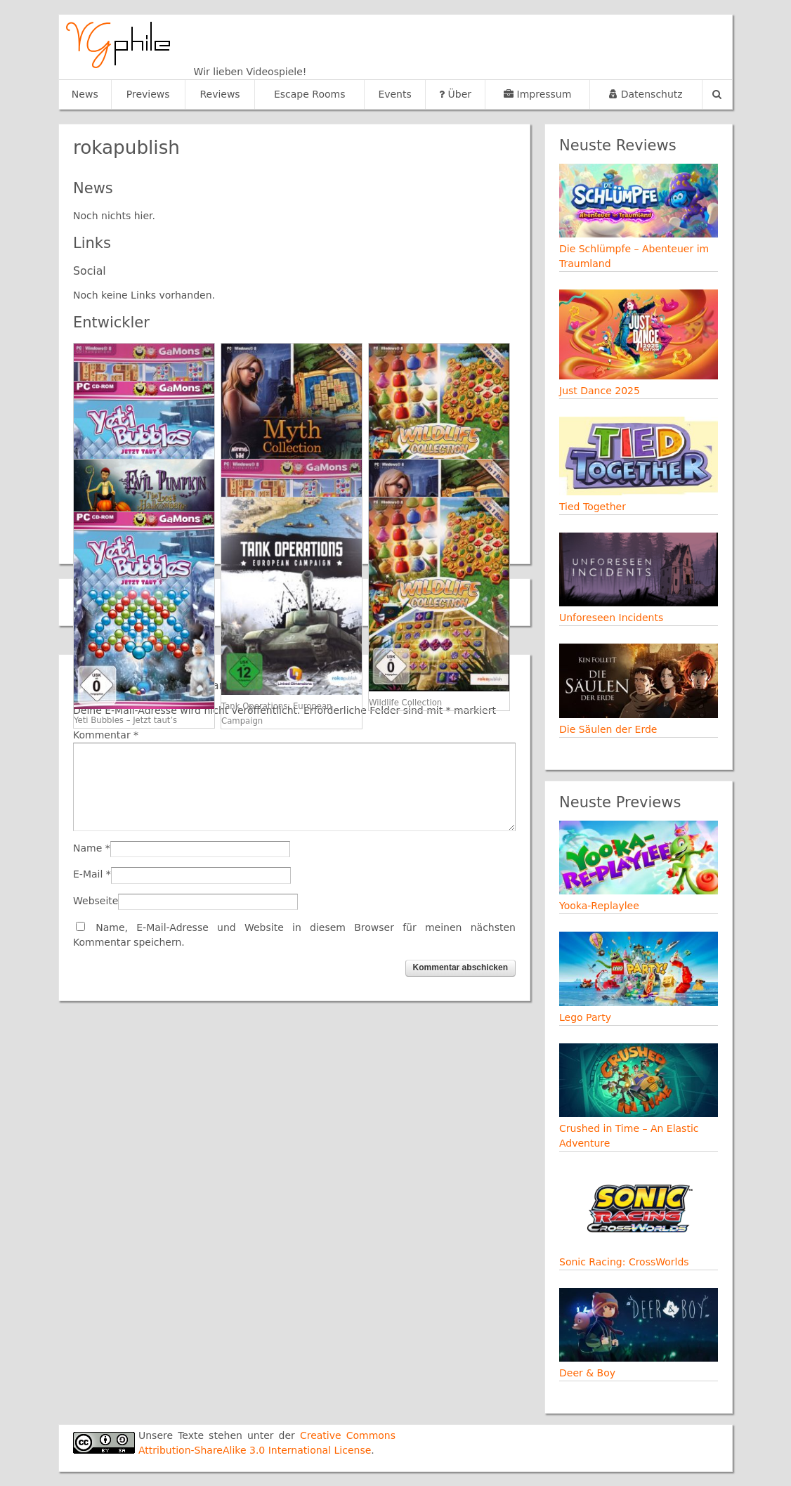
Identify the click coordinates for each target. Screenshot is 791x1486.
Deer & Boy (587, 1373)
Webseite (95, 900)
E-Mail (88, 874)
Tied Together (592, 506)
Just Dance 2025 (599, 390)
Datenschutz (645, 94)
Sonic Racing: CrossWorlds (624, 1261)
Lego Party (585, 1017)
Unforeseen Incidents (611, 617)
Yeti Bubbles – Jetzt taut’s (125, 720)
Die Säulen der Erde (608, 729)
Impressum (537, 94)
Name (87, 848)
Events (394, 94)
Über (455, 94)
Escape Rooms (310, 94)
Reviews (220, 94)
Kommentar (105, 735)
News (85, 94)
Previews (148, 94)
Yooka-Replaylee (599, 905)
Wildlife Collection (405, 703)
